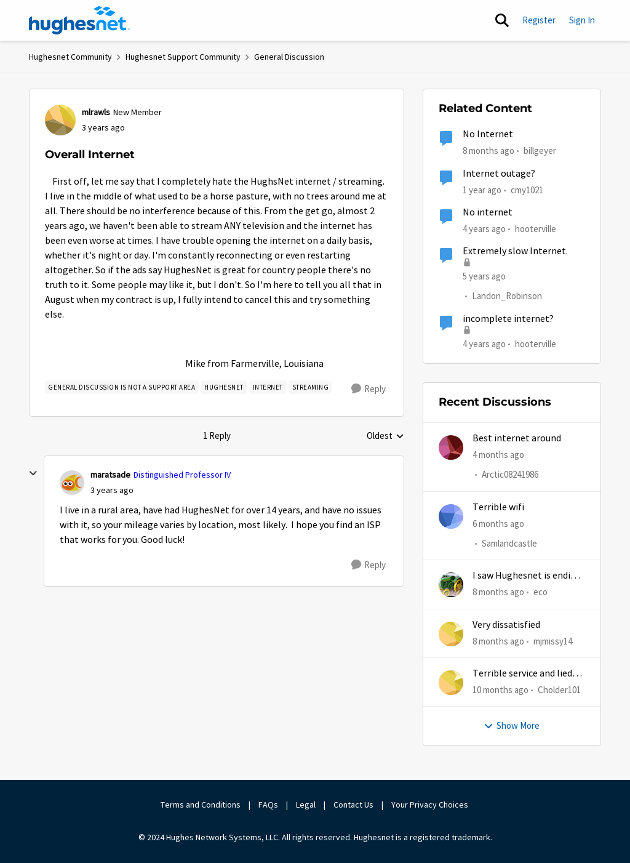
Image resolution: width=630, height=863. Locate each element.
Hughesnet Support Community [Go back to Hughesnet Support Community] (183, 56)
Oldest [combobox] (385, 436)
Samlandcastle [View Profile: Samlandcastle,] (509, 543)
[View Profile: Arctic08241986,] (451, 447)
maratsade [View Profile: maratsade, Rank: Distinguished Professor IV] (110, 474)
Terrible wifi (498, 507)
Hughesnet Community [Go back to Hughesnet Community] (70, 56)
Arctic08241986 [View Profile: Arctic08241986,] (510, 474)
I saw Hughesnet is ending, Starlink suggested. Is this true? (528, 575)
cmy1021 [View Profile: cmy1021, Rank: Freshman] (527, 189)
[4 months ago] (498, 455)
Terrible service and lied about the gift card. (522, 673)
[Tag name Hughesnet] (224, 387)
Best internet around (516, 438)
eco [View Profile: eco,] (540, 592)
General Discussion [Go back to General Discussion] (289, 56)
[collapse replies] (33, 473)
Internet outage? (499, 173)
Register (539, 20)
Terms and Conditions (201, 804)
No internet (487, 212)
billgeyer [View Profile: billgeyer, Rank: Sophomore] (540, 150)
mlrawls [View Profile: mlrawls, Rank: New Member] (96, 112)
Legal (306, 804)
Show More (512, 725)
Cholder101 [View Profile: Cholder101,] (559, 690)
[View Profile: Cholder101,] (451, 682)
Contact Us (353, 804)
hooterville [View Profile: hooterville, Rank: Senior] (535, 229)
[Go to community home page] (79, 20)
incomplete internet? (508, 319)
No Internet (488, 134)
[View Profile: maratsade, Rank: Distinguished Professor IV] (72, 482)
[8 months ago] (498, 592)
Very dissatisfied (506, 625)
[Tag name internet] (268, 387)
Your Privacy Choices (430, 804)
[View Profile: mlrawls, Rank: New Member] (60, 120)
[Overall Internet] (112, 490)
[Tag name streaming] (310, 387)
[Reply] (368, 389)
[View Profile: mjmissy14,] (451, 634)
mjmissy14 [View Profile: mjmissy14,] (552, 640)
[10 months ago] (500, 690)
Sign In (582, 20)
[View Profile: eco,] (451, 584)
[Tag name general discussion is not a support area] (121, 387)
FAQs (268, 804)
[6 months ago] (498, 523)
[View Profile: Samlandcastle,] (451, 516)
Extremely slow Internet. (515, 251)
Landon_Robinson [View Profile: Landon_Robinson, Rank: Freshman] (507, 296)
